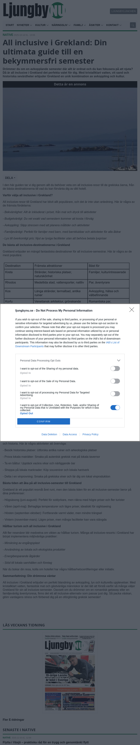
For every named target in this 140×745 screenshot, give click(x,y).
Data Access (70, 434)
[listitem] (70, 360)
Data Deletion (49, 434)
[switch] (115, 368)
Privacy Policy (90, 434)
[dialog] (70, 372)
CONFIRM (43, 421)
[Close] (132, 310)
